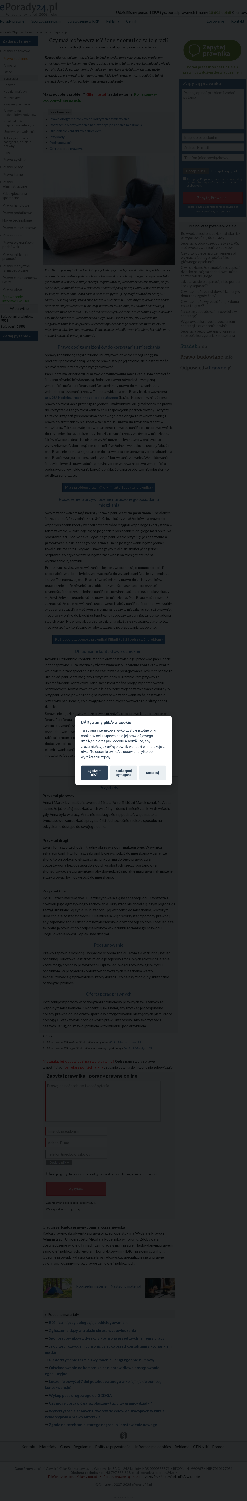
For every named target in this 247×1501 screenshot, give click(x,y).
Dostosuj (152, 773)
